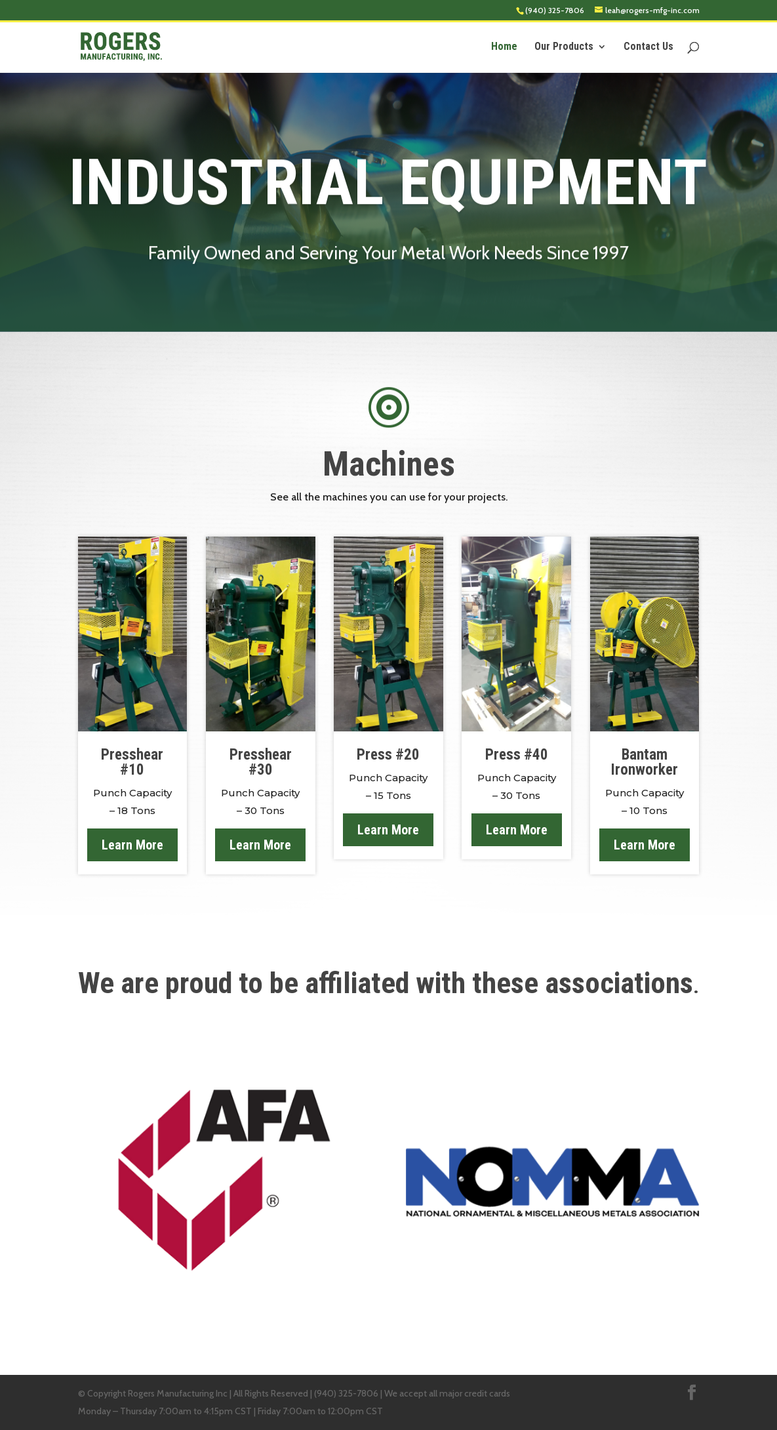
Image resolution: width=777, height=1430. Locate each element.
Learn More (132, 845)
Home (504, 47)
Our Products (563, 47)
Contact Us (648, 47)
